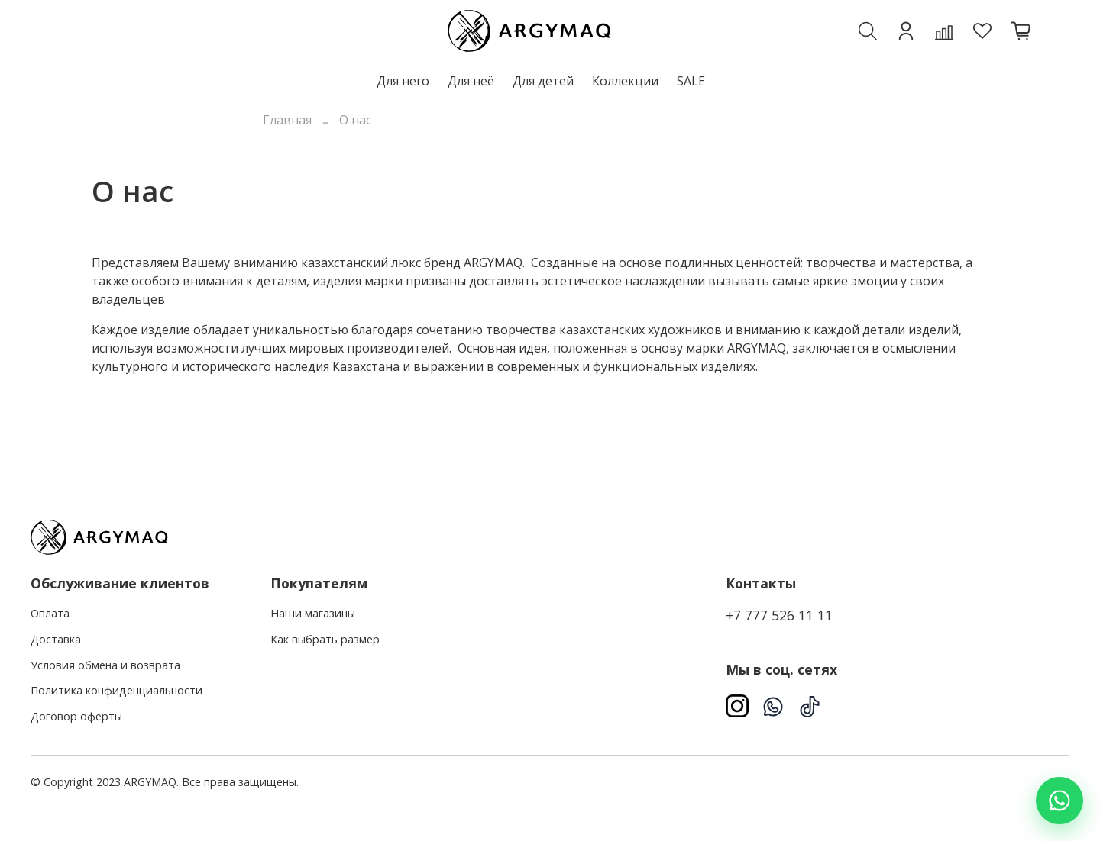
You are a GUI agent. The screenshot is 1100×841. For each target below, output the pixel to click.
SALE (691, 80)
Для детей (543, 80)
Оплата (50, 613)
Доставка (56, 639)
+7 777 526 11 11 (779, 615)
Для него (403, 80)
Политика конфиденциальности (116, 690)
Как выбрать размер (325, 639)
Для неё (471, 80)
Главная (287, 119)
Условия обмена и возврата (105, 665)
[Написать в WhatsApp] (1059, 800)
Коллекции (625, 80)
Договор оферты (76, 716)
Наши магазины (312, 613)
